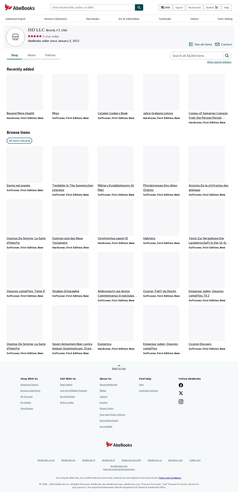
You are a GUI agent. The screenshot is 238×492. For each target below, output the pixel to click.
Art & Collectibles (128, 18)
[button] (227, 55)
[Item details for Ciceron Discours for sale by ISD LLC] (210, 325)
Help (226, 7)
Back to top (119, 368)
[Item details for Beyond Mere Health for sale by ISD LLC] (28, 94)
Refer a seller (67, 402)
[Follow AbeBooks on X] (181, 393)
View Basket (26, 408)
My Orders (25, 402)
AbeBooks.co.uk (46, 460)
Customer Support (148, 390)
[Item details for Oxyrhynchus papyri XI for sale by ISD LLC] (119, 219)
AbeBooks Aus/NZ (131, 460)
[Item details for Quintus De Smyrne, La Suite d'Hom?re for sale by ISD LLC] (28, 222)
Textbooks (165, 18)
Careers (103, 396)
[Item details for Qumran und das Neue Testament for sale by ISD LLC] (73, 222)
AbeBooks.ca (155, 460)
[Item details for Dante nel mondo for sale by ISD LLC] (28, 167)
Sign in (179, 7)
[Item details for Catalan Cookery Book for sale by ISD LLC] (119, 94)
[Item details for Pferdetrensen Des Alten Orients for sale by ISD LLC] (164, 169)
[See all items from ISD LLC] (200, 44)
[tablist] (33, 56)
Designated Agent (109, 420)
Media (103, 390)
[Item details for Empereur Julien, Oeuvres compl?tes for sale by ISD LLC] (164, 328)
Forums (103, 402)
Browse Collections (56, 18)
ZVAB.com (195, 460)
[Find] (139, 7)
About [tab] (31, 55)
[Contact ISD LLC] (223, 44)
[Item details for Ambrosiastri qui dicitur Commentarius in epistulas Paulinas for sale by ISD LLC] (119, 275)
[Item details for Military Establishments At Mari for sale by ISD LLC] (119, 169)
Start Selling (225, 18)
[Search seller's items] (193, 55)
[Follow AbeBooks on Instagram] (181, 402)
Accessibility (106, 426)
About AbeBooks (108, 384)
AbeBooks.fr (88, 460)
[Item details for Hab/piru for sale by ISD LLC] (164, 219)
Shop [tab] (14, 55)
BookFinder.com (119, 468)
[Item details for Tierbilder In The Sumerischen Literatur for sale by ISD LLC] (73, 169)
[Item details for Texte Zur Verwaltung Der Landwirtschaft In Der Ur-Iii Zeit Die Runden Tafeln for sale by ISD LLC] (210, 222)
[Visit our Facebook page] (181, 385)
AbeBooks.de (68, 460)
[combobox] (92, 7)
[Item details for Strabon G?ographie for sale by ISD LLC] (73, 272)
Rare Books (92, 18)
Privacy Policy (107, 408)
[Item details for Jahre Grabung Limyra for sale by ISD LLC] (164, 94)
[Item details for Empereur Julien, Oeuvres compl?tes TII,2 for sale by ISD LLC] (210, 275)
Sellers (194, 18)
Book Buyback (67, 396)
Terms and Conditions (170, 477)
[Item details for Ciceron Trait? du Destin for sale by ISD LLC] (164, 272)
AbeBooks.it (108, 460)
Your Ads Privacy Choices (112, 414)
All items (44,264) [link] (19, 140)
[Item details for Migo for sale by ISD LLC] (73, 94)
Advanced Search (15, 18)
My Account (194, 7)
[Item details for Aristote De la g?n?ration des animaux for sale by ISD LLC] (210, 169)
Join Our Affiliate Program (73, 390)
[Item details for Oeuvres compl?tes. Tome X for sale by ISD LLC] (28, 272)
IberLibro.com (175, 460)
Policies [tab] (50, 55)
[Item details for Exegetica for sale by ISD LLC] (119, 325)
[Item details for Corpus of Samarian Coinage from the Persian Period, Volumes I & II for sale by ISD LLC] (210, 97)
